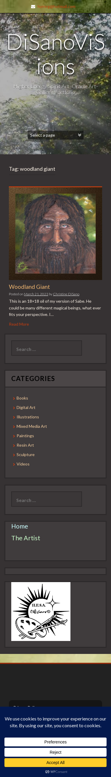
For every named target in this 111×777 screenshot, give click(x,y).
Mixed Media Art (32, 426)
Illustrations (28, 416)
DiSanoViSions (55, 53)
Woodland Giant (29, 286)
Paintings (25, 435)
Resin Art (25, 445)
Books (22, 397)
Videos (23, 463)
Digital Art (26, 407)
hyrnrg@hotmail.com (56, 6)
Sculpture (26, 454)
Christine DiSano (66, 294)
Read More (19, 324)
